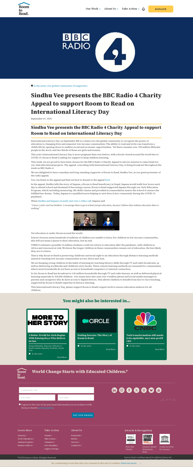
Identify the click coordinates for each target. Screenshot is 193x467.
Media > (74, 438)
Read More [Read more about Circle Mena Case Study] (111, 349)
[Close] (141, 463)
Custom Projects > (26, 442)
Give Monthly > (51, 445)
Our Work (93, 8)
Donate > (48, 435)
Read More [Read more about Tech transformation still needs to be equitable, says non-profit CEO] (159, 349)
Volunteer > (49, 442)
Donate (161, 9)
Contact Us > (76, 445)
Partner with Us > (25, 445)
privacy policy (46, 407)
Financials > (76, 435)
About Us (111, 8)
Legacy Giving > (51, 448)
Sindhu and (44, 200)
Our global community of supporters (67, 85)
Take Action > (50, 438)
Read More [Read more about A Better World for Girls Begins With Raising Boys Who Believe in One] (62, 357)
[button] (143, 10)
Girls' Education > (26, 438)
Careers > (75, 442)
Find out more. (129, 463)
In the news (37, 353)
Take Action (130, 8)
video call (86, 200)
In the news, (40, 85)
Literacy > (22, 435)
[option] (47, 334)
